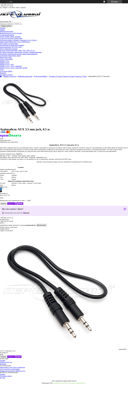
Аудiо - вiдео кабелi (6, 59)
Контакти (3, 73)
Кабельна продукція (6, 31)
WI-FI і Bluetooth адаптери (8, 49)
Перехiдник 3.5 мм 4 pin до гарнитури (12, 367)
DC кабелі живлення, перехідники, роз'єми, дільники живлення (20, 52)
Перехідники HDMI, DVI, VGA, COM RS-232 (15, 42)
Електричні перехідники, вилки (10, 55)
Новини (2, 374)
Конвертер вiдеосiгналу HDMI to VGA (12, 371)
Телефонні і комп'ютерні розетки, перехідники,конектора (18, 54)
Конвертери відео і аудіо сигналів (11, 33)
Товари (2, 30)
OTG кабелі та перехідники (9, 43)
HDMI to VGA (4, 61)
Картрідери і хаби (6, 57)
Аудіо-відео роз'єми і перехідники (11, 38)
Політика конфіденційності (78, 383)
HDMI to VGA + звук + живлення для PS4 (13, 68)
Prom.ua (74, 381)
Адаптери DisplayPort (7, 35)
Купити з (15, 204)
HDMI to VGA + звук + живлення (11, 66)
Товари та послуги (9, 76)
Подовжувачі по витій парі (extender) (12, 45)
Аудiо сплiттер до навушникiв (10, 369)
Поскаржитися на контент (61, 383)
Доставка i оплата (6, 376)
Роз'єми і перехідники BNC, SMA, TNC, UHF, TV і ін (17, 50)
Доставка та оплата (6, 75)
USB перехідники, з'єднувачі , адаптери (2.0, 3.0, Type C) (18, 40)
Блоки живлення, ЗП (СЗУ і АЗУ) (11, 47)
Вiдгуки (2, 378)
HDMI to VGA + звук (7, 64)
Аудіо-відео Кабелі (6, 71)
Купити (3, 204)
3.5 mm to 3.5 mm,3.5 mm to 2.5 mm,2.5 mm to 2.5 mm (67, 76)
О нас (2, 69)
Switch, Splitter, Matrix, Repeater (10, 36)
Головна (2, 28)
